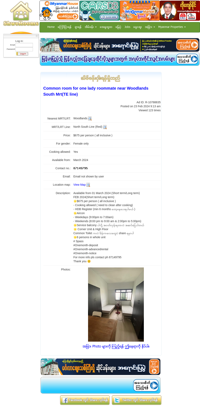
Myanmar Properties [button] (172, 27)
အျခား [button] (150, 27)
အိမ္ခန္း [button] (91, 27)
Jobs (127, 27)
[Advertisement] (20, 119)
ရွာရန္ (78, 27)
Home (51, 27)
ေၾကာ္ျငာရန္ (65, 27)
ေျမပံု (118, 27)
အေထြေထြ (106, 27)
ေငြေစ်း (137, 27)
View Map (79, 184)
